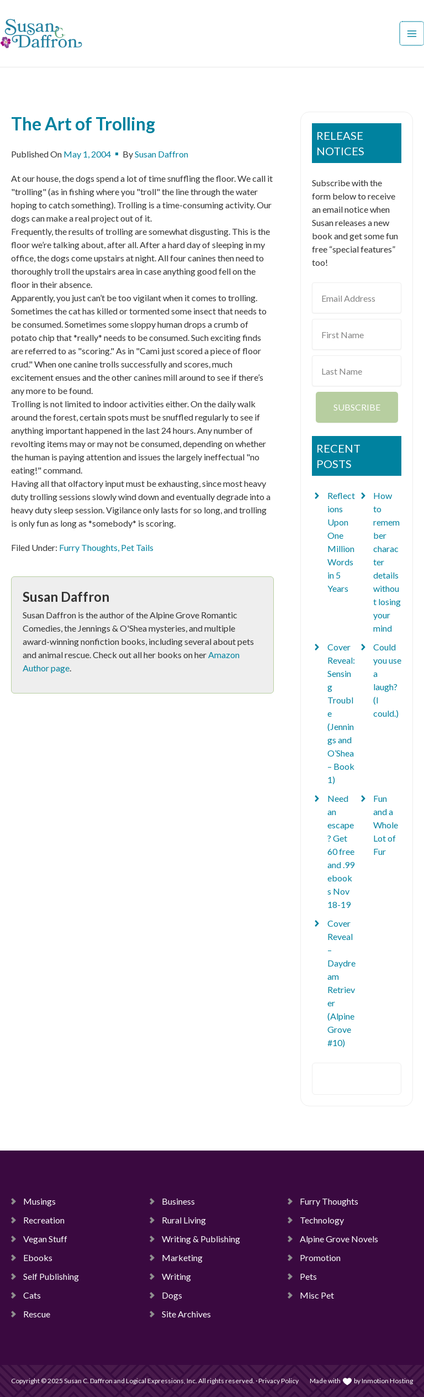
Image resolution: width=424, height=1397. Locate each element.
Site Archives (186, 1314)
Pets (308, 1276)
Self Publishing (51, 1276)
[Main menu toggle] (412, 33)
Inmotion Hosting (387, 1381)
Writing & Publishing (201, 1238)
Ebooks (37, 1257)
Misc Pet (317, 1295)
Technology (322, 1220)
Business (178, 1201)
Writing (176, 1276)
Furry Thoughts (88, 547)
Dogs (172, 1295)
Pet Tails (137, 547)
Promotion (320, 1257)
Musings (39, 1201)
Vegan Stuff (45, 1238)
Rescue (36, 1314)
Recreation (44, 1220)
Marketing (182, 1257)
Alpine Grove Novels (339, 1238)
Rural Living (184, 1220)
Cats (32, 1295)
